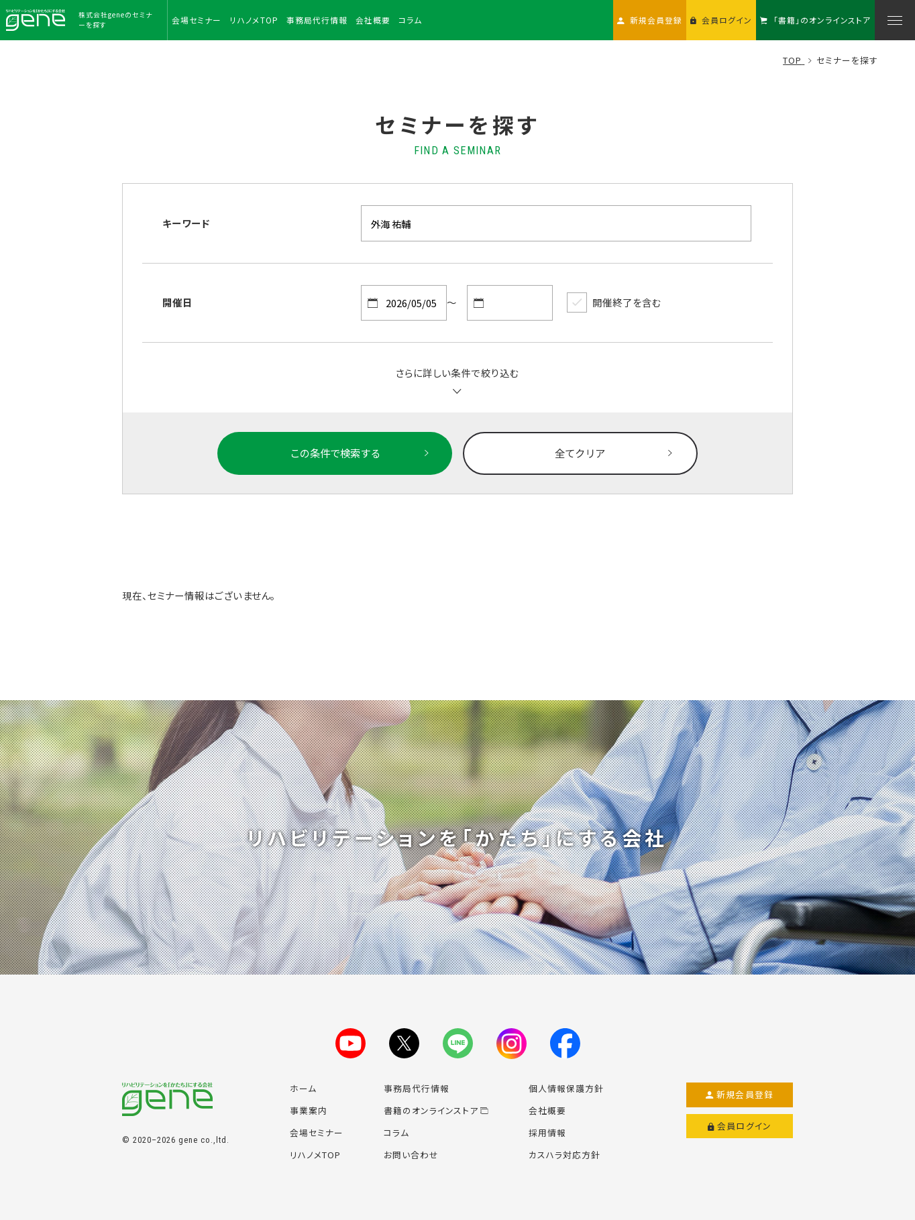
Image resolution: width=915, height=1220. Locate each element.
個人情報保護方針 (566, 1088)
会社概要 (547, 1110)
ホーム (303, 1088)
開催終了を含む (614, 302)
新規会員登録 (739, 1094)
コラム (396, 1132)
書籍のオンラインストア (436, 1110)
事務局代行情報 (416, 1088)
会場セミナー (316, 1132)
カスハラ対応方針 (564, 1154)
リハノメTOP (315, 1154)
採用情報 (547, 1132)
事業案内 (308, 1110)
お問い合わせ (411, 1154)
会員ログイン (739, 1126)
